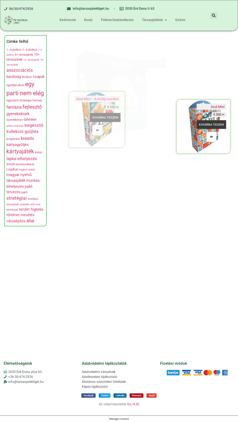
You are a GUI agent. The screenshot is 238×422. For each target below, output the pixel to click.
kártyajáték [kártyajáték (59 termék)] (20, 151)
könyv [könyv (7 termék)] (38, 152)
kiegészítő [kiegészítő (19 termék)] (34, 125)
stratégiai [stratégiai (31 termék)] (16, 198)
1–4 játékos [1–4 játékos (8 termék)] (13, 50)
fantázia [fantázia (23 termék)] (14, 107)
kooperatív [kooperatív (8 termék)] (13, 139)
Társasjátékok (154, 20)
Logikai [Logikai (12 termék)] (12, 169)
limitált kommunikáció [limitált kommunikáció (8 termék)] (20, 164)
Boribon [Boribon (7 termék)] (27, 77)
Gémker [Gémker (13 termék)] (30, 119)
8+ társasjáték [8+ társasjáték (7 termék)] (24, 54)
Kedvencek (68, 20)
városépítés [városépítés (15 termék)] (16, 221)
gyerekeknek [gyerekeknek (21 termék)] (17, 113)
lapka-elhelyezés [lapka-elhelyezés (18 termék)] (21, 158)
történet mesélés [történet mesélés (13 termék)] (20, 215)
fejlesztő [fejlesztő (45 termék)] (32, 107)
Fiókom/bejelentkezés (117, 20)
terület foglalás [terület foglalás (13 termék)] (31, 209)
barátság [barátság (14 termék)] (13, 76)
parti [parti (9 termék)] (24, 192)
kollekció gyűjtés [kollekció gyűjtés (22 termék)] (22, 131)
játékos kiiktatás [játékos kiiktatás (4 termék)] (15, 126)
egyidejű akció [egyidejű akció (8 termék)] (15, 85)
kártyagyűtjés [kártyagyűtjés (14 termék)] (17, 144)
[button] (213, 15)
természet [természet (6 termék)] (12, 209)
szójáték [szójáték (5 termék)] (24, 204)
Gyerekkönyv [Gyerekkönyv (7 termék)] (14, 119)
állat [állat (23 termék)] (30, 220)
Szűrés (180, 20)
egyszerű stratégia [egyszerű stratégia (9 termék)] (19, 100)
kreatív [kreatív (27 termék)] (27, 138)
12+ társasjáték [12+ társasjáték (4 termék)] (31, 60)
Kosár (88, 20)
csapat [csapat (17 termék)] (39, 76)
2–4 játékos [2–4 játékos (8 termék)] (29, 50)
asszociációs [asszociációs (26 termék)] (19, 70)
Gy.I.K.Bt (133, 404)
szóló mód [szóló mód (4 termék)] (35, 204)
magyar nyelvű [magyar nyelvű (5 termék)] (27, 169)
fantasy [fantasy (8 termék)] (37, 100)
